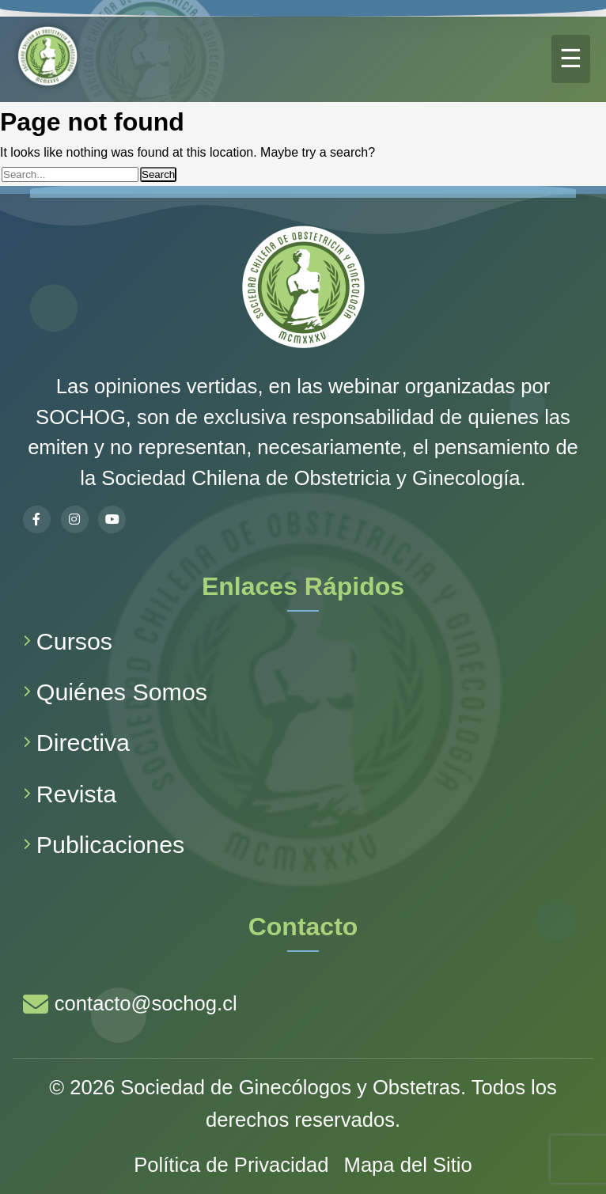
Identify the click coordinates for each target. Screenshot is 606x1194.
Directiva (76, 742)
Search (158, 174)
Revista (69, 793)
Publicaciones (104, 844)
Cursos (67, 640)
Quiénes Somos (115, 691)
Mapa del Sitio (408, 1165)
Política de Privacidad (231, 1165)
